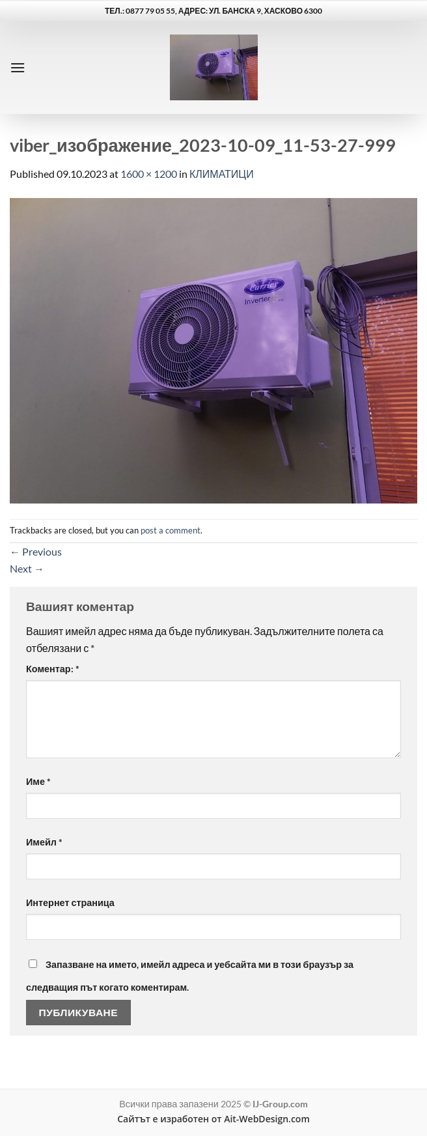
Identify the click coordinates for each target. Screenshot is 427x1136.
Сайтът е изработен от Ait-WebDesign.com (213, 1119)
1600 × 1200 (148, 173)
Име (38, 781)
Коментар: (52, 668)
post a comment (170, 530)
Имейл (44, 841)
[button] (17, 67)
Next (27, 568)
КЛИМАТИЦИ (221, 173)
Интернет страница (70, 902)
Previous (36, 551)
